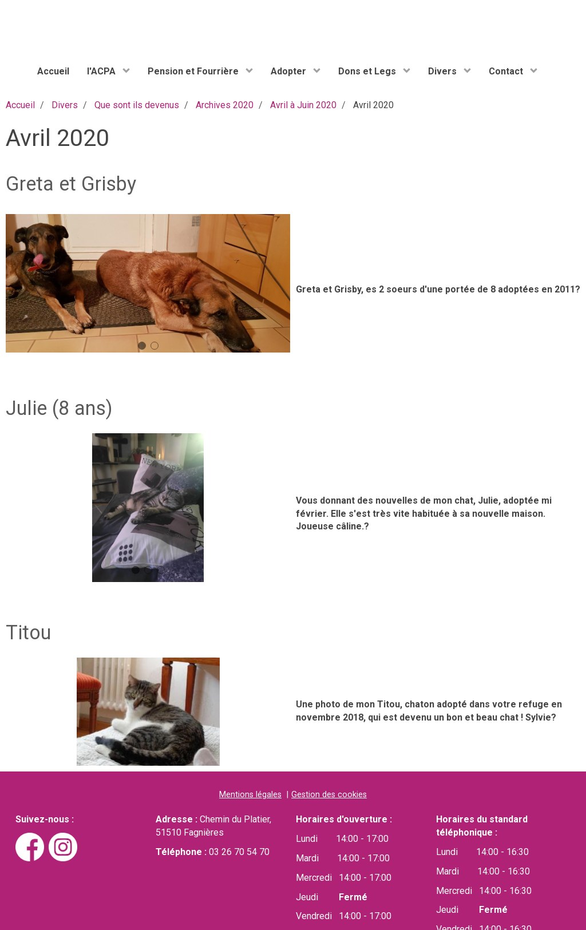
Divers (443, 71)
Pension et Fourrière (194, 71)
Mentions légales (250, 795)
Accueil (53, 71)
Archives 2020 (225, 105)
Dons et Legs (368, 71)
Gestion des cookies (329, 795)
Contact (507, 71)
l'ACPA (102, 71)
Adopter (289, 71)
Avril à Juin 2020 (303, 105)
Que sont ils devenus (136, 105)
